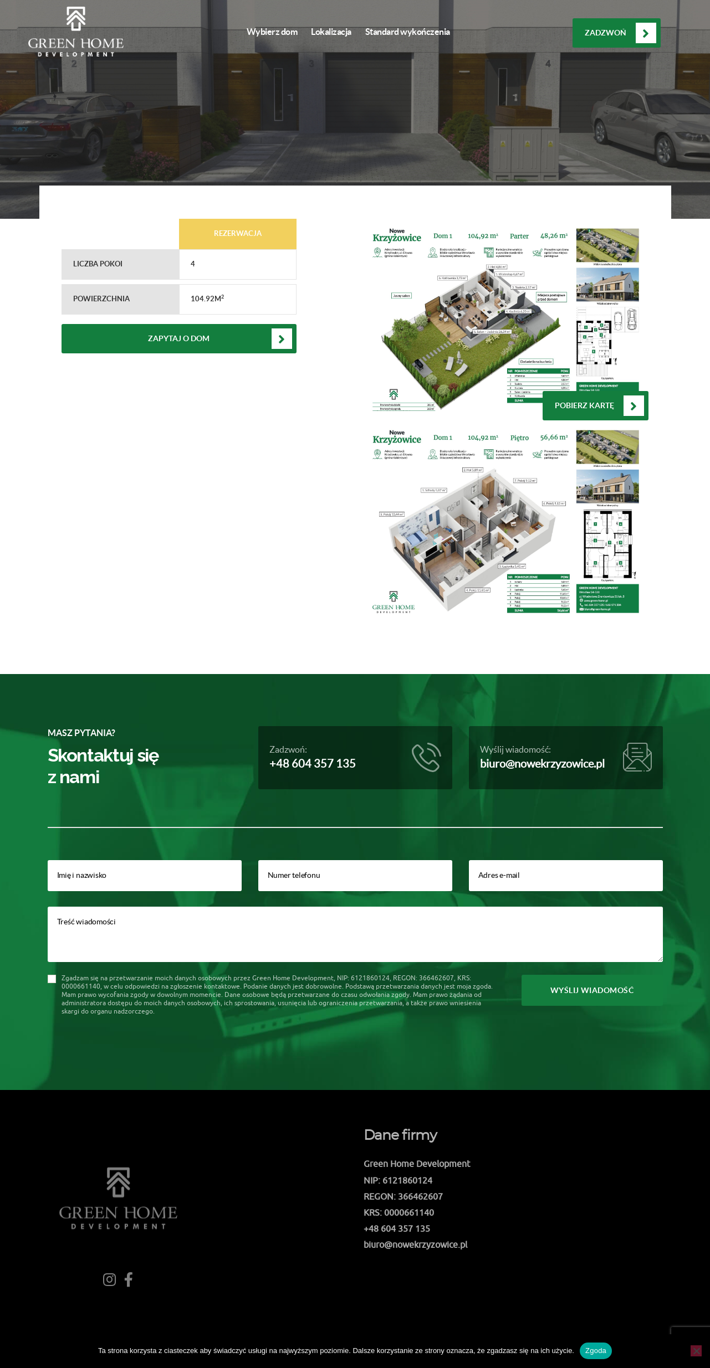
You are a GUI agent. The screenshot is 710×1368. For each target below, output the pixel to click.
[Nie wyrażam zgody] (696, 1350)
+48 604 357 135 (312, 764)
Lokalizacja (331, 32)
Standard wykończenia (407, 32)
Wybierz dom (272, 32)
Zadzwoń (605, 32)
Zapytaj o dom (179, 338)
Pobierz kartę (584, 405)
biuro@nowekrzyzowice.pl (542, 764)
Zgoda (595, 1350)
